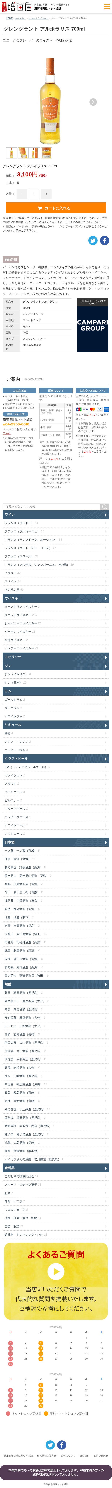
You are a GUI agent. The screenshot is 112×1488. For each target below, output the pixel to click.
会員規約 (84, 1455)
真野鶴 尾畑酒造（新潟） (24, 967)
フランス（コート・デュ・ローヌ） (30, 548)
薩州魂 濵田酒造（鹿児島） (25, 1117)
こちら (7, 433)
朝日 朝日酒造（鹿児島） (24, 992)
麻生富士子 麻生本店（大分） (26, 1001)
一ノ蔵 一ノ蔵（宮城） (22, 850)
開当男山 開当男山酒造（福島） (28, 875)
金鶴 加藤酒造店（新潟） (24, 884)
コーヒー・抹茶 (16, 750)
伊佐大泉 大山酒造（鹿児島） (26, 1042)
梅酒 (9, 733)
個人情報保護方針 (46, 1455)
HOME (9, 18)
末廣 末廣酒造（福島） (22, 925)
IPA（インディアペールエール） (27, 767)
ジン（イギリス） (18, 674)
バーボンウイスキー (20, 631)
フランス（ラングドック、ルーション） (33, 539)
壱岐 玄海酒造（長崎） (22, 1034)
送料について (68, 1455)
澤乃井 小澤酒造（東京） (24, 900)
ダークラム (13, 708)
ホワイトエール (16, 825)
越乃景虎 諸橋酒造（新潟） (25, 867)
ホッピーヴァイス (18, 817)
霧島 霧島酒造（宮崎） (22, 1092)
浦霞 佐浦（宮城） (20, 859)
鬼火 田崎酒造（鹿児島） (24, 1076)
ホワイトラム (15, 716)
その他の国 (14, 589)
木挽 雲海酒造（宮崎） (22, 1101)
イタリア (13, 573)
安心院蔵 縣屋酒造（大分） (25, 1017)
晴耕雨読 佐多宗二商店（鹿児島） (29, 1126)
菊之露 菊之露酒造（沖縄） (26, 1084)
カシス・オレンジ (18, 741)
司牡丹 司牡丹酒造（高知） (25, 942)
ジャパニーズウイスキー (23, 623)
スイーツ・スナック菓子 (23, 1184)
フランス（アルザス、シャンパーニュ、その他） (39, 564)
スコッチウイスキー (39, 18)
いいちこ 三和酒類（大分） (25, 1026)
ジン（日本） (15, 682)
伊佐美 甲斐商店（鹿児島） (25, 1059)
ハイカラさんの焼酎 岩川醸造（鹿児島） (34, 1159)
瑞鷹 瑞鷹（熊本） (19, 917)
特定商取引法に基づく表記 (18, 1455)
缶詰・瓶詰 (14, 1226)
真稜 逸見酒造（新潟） (22, 909)
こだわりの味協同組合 (21, 1176)
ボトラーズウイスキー (21, 648)
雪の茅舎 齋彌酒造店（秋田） (26, 975)
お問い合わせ (101, 1455)
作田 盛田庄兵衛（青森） (24, 892)
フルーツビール (16, 808)
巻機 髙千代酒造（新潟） (24, 959)
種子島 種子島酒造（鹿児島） (26, 1134)
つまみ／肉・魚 (16, 1209)
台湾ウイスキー (16, 640)
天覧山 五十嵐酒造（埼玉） (26, 934)
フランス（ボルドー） (21, 523)
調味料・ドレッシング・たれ (26, 1234)
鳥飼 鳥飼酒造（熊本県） (24, 1151)
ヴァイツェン (15, 775)
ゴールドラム (15, 699)
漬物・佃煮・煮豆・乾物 (23, 1218)
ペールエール (15, 792)
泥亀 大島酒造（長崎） (22, 1142)
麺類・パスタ (15, 1201)
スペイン (13, 581)
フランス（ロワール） (21, 556)
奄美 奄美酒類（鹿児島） (24, 1009)
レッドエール (15, 833)
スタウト (12, 783)
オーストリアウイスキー (22, 606)
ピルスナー (13, 800)
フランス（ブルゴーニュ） (24, 531)
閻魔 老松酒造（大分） (22, 1067)
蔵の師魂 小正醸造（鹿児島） (27, 1109)
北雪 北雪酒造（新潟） (22, 950)
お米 (9, 1193)
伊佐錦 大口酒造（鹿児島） (25, 1051)
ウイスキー (20, 18)
